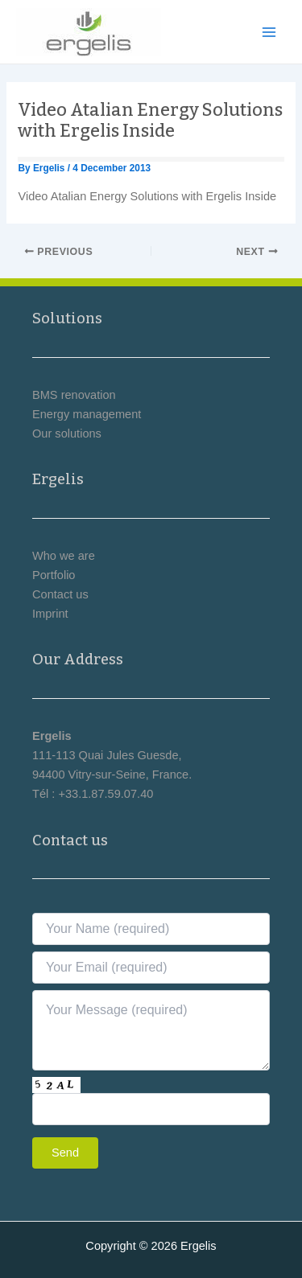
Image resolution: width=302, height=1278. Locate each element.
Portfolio (53, 575)
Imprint (50, 613)
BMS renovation (74, 394)
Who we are (63, 555)
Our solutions (66, 433)
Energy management (86, 414)
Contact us (60, 594)
